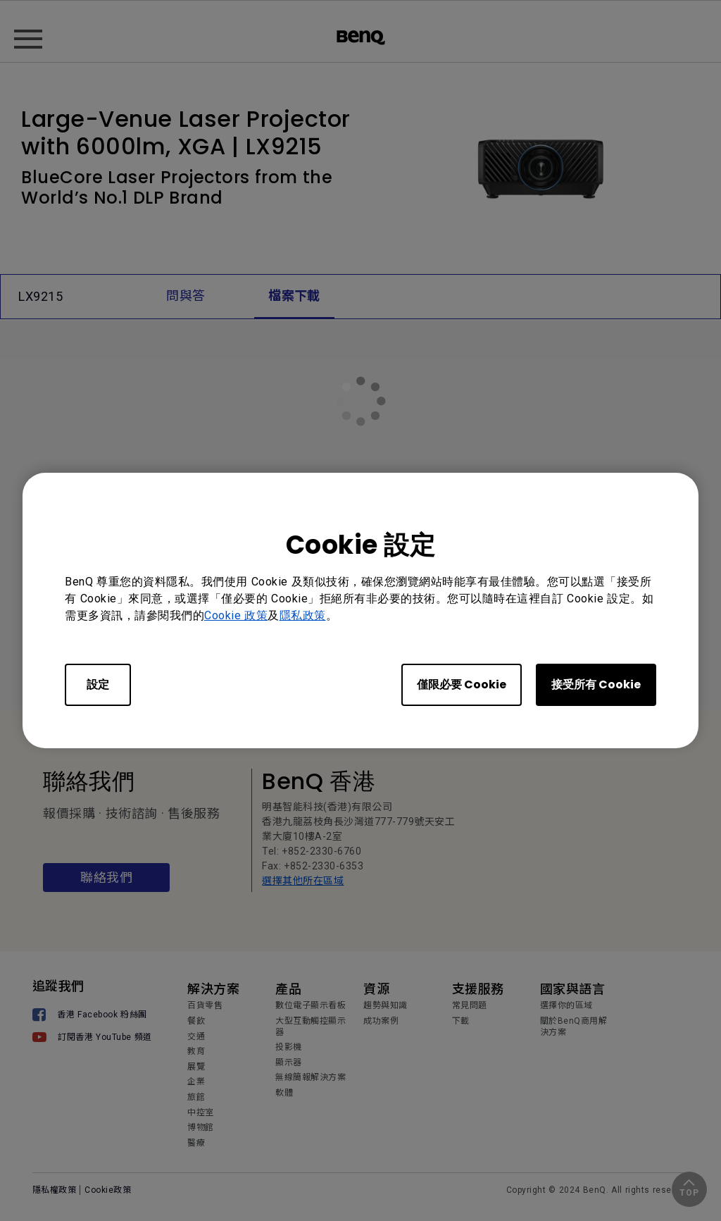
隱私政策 (303, 615)
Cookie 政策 (236, 615)
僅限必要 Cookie (461, 684)
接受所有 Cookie (596, 684)
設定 (98, 684)
